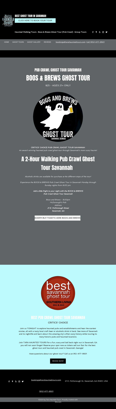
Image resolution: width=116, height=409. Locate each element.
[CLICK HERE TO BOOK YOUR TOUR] (35, 20)
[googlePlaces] (96, 32)
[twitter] (106, 32)
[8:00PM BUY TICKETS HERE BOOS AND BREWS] (57, 218)
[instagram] (103, 32)
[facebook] (93, 32)
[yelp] (100, 32)
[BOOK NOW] (58, 361)
